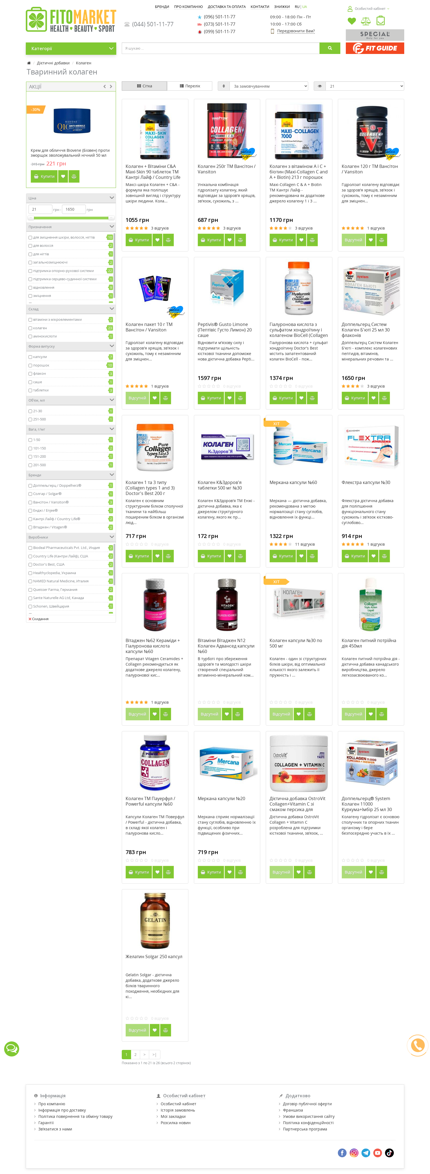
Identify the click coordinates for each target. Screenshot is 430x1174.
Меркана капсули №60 (293, 482)
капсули (40, 356)
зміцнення (42, 295)
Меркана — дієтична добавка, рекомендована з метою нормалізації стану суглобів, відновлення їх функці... (298, 509)
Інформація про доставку (62, 1110)
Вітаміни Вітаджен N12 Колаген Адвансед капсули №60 (226, 646)
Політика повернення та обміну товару (75, 1116)
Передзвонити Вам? (296, 30)
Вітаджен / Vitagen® (50, 527)
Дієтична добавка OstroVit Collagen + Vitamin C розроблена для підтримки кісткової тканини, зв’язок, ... (296, 825)
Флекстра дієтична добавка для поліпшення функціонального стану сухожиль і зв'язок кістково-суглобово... (368, 511)
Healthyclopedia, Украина (54, 572)
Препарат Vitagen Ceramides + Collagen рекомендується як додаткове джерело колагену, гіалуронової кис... (154, 667)
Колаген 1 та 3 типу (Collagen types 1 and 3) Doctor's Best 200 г (150, 488)
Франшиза (293, 1110)
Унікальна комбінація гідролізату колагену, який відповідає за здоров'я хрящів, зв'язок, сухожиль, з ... (226, 193)
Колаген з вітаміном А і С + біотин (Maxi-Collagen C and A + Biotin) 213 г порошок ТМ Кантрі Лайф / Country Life (299, 177)
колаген (40, 327)
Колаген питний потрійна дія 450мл (369, 643)
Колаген (83, 62)
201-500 (39, 464)
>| (154, 1054)
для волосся (43, 245)
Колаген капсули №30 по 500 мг (296, 643)
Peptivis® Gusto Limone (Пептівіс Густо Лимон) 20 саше (225, 330)
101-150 (39, 448)
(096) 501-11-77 (216, 17)
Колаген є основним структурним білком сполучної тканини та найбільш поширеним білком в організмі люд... (155, 511)
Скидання (39, 618)
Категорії (73, 48)
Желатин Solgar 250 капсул (154, 956)
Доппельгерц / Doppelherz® (57, 485)
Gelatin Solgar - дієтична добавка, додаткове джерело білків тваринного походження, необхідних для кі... (152, 985)
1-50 (36, 439)
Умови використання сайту (309, 1116)
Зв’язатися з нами (55, 1129)
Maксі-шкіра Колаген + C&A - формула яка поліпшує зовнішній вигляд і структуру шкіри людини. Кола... (153, 193)
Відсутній (353, 239)
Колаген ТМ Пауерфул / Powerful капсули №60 (150, 801)
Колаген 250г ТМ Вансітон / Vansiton (227, 169)
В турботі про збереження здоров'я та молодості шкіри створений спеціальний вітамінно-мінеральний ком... (226, 667)
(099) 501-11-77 (216, 31)
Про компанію (51, 1103)
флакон (39, 373)
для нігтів (41, 253)
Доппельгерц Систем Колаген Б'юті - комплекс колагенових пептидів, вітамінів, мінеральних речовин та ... (370, 351)
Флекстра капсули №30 (366, 482)
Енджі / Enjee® (45, 510)
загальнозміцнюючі (50, 262)
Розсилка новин (176, 1122)
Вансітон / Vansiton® (51, 502)
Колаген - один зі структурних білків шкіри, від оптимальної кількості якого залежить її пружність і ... (298, 667)
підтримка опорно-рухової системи (63, 270)
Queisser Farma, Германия (55, 589)
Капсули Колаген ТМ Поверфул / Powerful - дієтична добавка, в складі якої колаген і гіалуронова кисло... (155, 825)
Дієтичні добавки (53, 62)
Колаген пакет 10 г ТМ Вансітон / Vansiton (149, 327)
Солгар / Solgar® (47, 493)
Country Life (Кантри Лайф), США (60, 556)
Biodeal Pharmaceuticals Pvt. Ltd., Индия (66, 547)
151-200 (39, 456)
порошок (41, 365)
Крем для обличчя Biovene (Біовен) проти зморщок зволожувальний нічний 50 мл (70, 153)
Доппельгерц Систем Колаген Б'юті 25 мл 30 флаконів (366, 330)
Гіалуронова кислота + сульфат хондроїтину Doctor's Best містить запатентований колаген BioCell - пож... (299, 351)
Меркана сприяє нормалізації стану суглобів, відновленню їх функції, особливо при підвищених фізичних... (227, 825)
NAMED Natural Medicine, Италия (61, 581)
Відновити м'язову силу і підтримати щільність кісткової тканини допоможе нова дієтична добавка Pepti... (226, 351)
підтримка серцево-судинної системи (65, 278)
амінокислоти (45, 336)
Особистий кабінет (178, 1103)
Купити (44, 176)
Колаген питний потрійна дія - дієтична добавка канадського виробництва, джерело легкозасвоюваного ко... (371, 667)
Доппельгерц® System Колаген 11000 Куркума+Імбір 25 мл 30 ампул (367, 807)
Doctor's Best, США (48, 564)
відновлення (43, 287)
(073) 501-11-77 (216, 24)
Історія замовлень (178, 1110)
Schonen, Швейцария (51, 606)
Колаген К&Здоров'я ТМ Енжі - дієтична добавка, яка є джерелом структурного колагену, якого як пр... (226, 509)
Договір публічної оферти (307, 1103)
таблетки (41, 390)
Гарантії (46, 1122)
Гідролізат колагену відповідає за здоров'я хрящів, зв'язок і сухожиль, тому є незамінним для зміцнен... (371, 193)
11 (305, 544)
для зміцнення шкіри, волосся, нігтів (64, 237)
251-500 (39, 419)
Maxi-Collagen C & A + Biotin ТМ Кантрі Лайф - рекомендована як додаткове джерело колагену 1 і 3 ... (297, 193)
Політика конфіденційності (308, 1122)
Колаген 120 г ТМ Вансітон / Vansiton (370, 169)
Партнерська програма (305, 1129)
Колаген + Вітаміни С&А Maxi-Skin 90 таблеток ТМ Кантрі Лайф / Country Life (153, 172)
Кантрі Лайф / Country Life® (56, 518)
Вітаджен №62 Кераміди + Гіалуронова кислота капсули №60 (153, 646)
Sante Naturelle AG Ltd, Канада (58, 597)
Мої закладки (173, 1116)
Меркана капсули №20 (221, 798)
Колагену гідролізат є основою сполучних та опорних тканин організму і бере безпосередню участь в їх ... (371, 825)
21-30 (37, 410)
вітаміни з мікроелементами (57, 319)
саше (37, 381)
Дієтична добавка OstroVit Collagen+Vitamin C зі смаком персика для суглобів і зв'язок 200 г (298, 807)
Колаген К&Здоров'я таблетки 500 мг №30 (220, 485)
